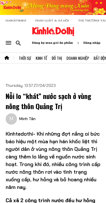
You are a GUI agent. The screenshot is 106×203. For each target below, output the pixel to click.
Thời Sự (25, 58)
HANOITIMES (16, 20)
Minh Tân (27, 118)
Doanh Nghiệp (77, 58)
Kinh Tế (41, 58)
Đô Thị (57, 58)
